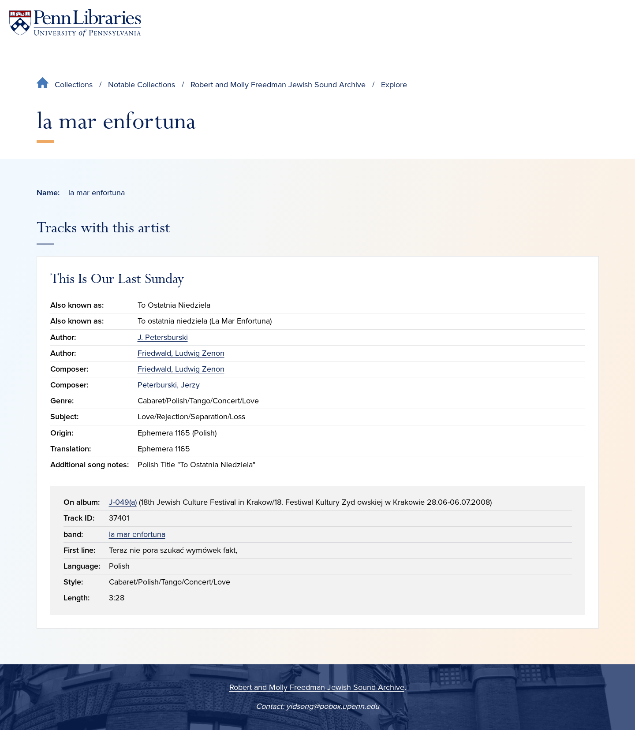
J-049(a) (123, 502)
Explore (394, 84)
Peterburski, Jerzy (169, 385)
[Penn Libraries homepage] (75, 23)
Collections (74, 84)
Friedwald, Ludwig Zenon (181, 353)
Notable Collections (141, 84)
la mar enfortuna (137, 534)
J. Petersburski (163, 337)
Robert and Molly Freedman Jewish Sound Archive (278, 84)
